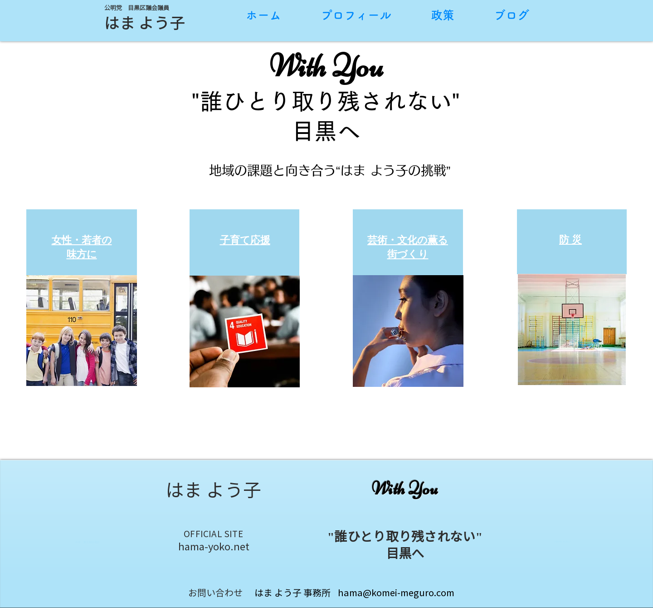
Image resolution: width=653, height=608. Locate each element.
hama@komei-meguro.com (396, 592)
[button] (81, 330)
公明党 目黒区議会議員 (136, 8)
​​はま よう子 (144, 22)
